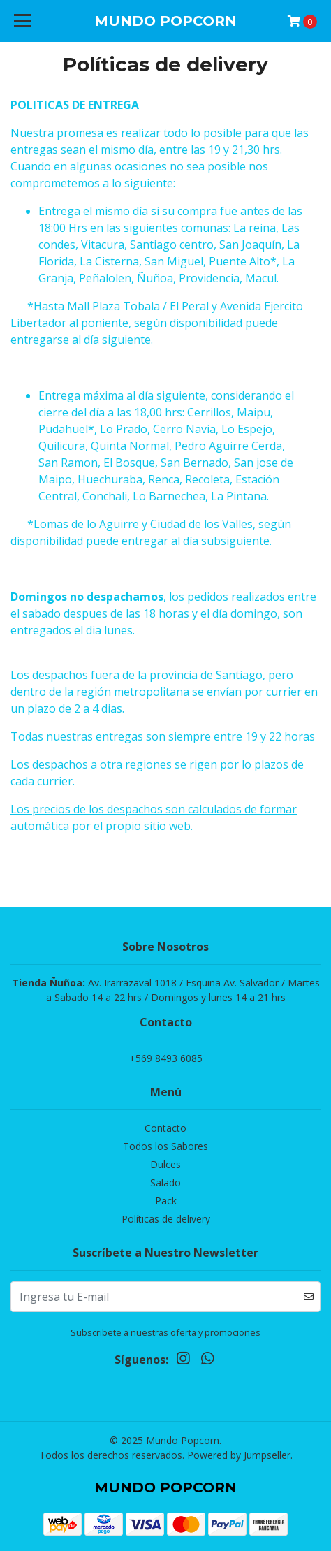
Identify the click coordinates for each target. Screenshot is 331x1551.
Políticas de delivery (166, 1218)
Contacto (165, 1128)
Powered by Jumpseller (238, 1455)
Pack (166, 1200)
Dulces (165, 1164)
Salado (165, 1182)
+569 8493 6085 (166, 1058)
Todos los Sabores (165, 1146)
